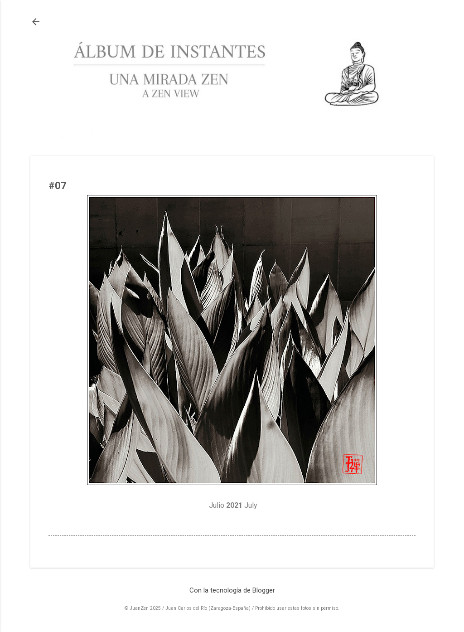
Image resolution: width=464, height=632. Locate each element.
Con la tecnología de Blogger (232, 590)
